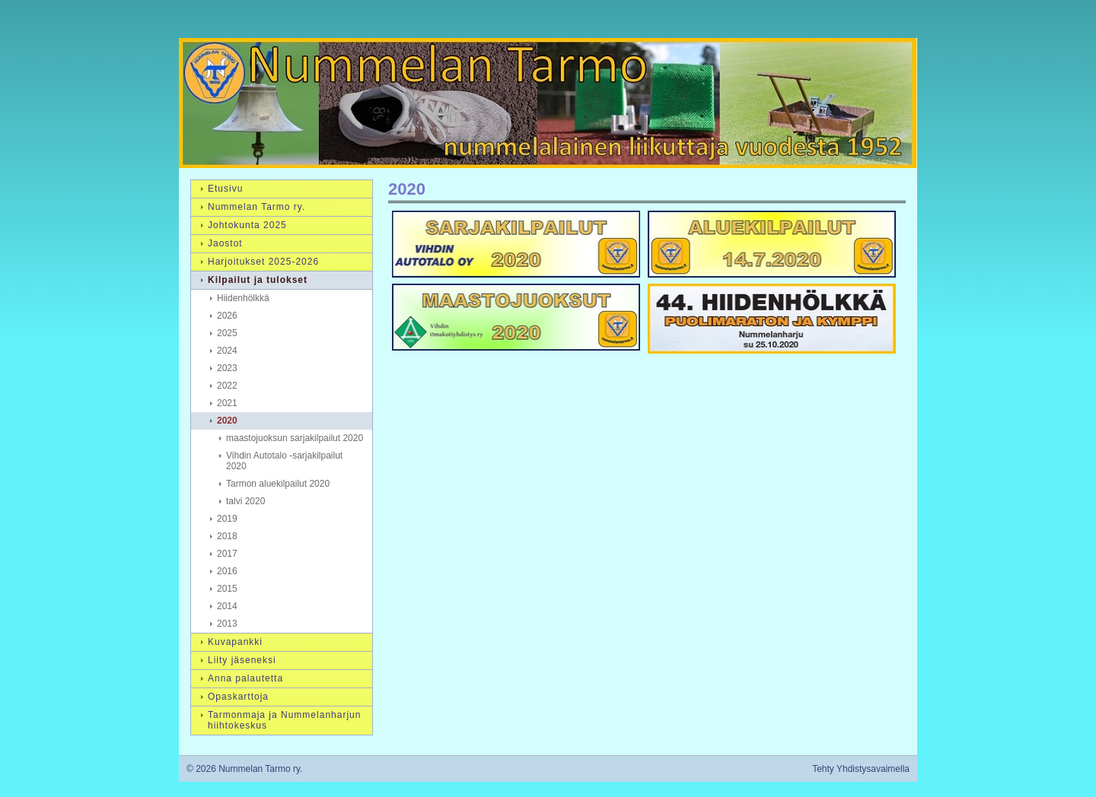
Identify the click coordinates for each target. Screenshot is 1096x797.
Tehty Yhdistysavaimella (861, 769)
